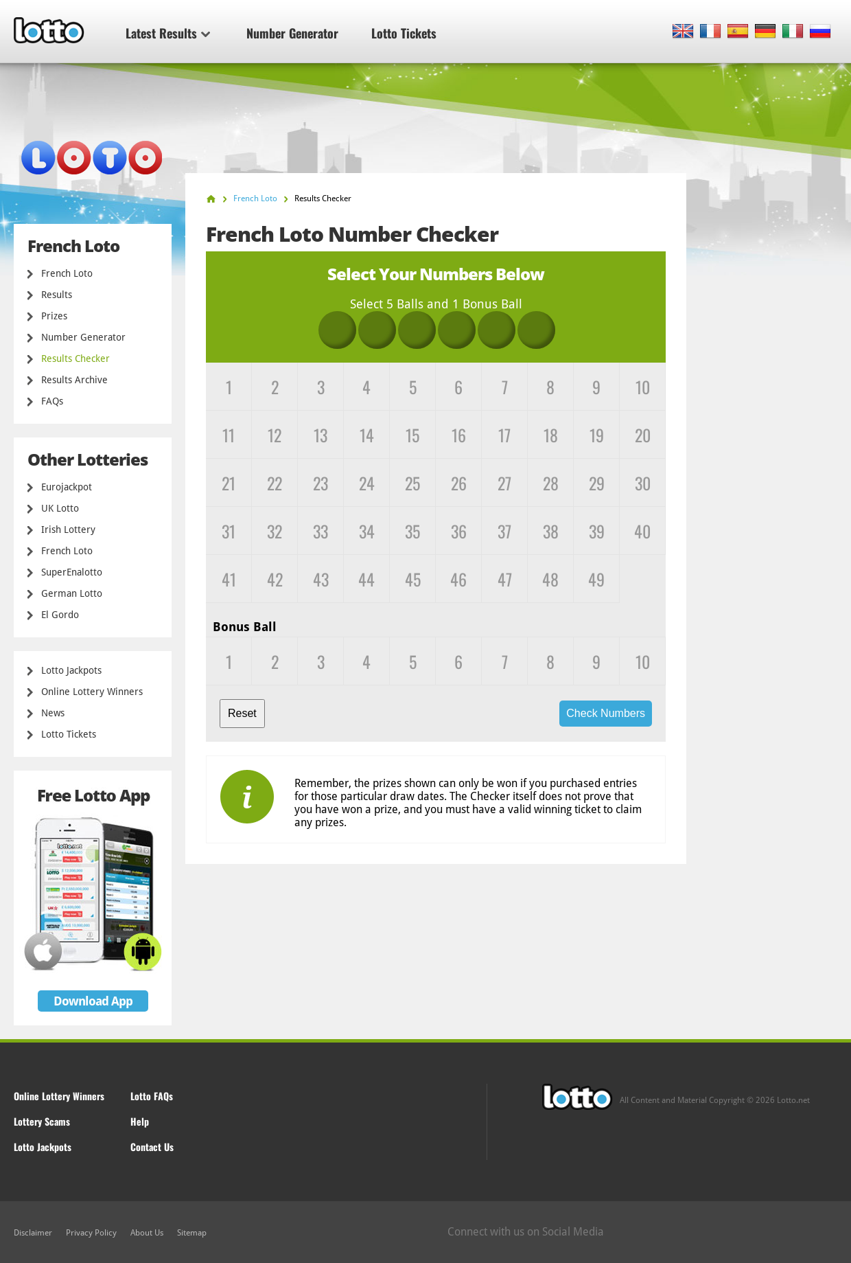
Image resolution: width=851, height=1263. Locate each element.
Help (139, 1121)
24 (367, 482)
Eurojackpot (66, 486)
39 (597, 531)
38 (551, 531)
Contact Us (152, 1146)
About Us (146, 1233)
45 (413, 579)
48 (550, 579)
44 (366, 579)
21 (228, 482)
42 (275, 579)
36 (459, 531)
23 (320, 482)
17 (504, 434)
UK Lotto (60, 508)
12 (274, 434)
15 (412, 434)
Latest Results (168, 33)
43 (321, 579)
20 (643, 434)
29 (597, 482)
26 (459, 482)
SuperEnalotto (71, 572)
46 (458, 579)
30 (643, 482)
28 (551, 482)
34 (367, 531)
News (53, 712)
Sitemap (192, 1233)
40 (642, 531)
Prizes (54, 315)
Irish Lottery (68, 529)
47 (505, 579)
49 (596, 579)
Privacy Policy (91, 1233)
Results (56, 294)
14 (367, 434)
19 (597, 434)
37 (504, 531)
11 (228, 434)
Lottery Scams (42, 1121)
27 (504, 482)
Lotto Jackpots (71, 670)
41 (229, 579)
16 (459, 434)
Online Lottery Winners (92, 691)
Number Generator (292, 33)
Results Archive (74, 379)
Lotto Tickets (403, 33)
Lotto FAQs (151, 1096)
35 (412, 531)
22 (274, 482)
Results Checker (75, 358)
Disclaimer (33, 1233)
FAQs (52, 401)
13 (320, 434)
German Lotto (71, 593)
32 (274, 531)
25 (412, 482)
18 (551, 434)
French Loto (67, 273)
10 (643, 386)
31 (228, 531)
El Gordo (60, 614)
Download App (93, 1001)
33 (320, 531)
